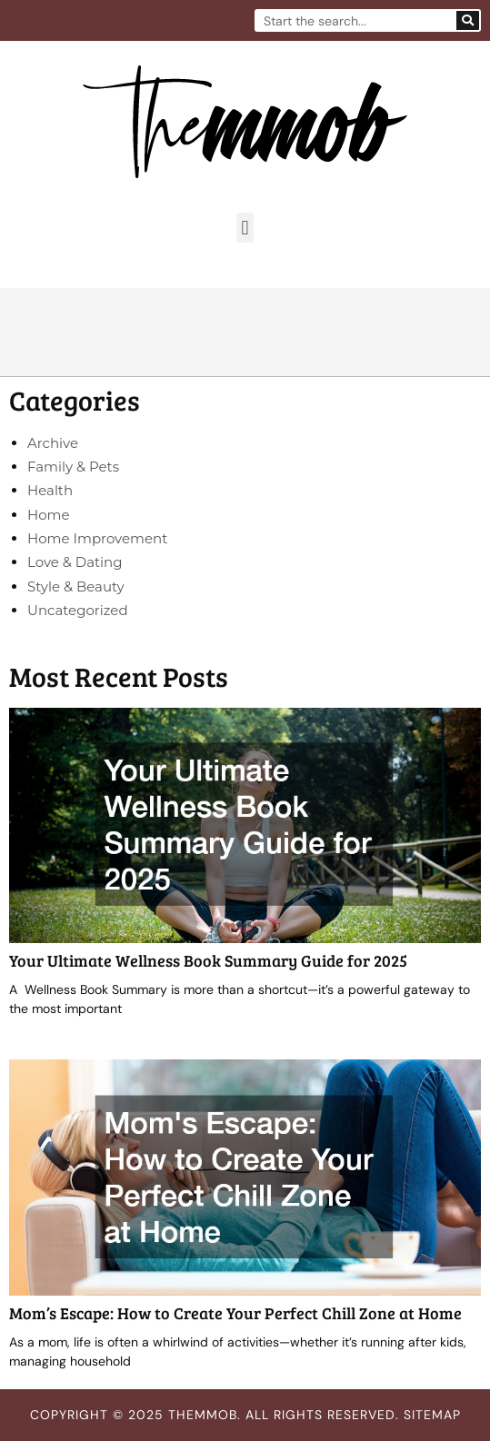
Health (50, 490)
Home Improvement (97, 538)
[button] (245, 228)
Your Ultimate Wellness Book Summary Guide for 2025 (208, 960)
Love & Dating (75, 562)
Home (48, 514)
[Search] (467, 20)
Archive (52, 443)
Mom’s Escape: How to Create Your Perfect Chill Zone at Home (235, 1313)
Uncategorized (77, 610)
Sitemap (432, 1414)
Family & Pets (73, 466)
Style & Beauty (76, 586)
